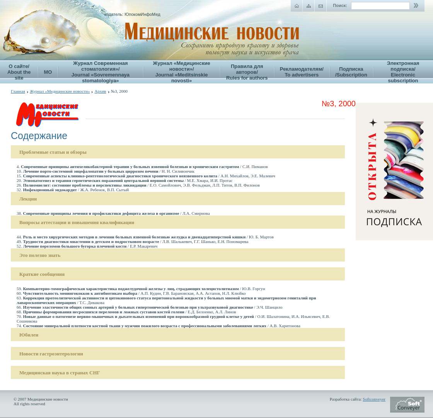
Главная (18, 91)
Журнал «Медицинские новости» (60, 91)
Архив (100, 91)
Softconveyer (374, 399)
